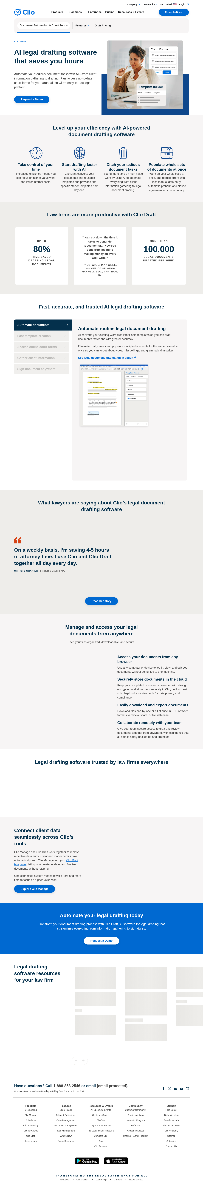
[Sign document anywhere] (41, 369)
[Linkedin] (175, 1052)
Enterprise (95, 12)
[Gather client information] (41, 358)
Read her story (101, 564)
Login (184, 4)
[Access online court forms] (41, 347)
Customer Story (134, 983)
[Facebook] (163, 1052)
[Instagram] (187, 1052)
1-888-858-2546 (66, 1049)
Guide (78, 974)
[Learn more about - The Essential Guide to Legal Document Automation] (95, 971)
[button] (76, 1024)
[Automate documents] (43, 325)
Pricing (109, 12)
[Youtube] (181, 1052)
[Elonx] (169, 1052)
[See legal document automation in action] (108, 357)
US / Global (168, 4)
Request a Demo (173, 12)
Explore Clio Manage (34, 852)
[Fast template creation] (41, 336)
